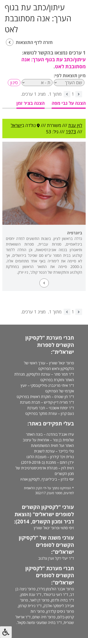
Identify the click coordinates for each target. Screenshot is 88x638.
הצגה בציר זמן (30, 103)
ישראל (16, 125)
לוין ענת (75, 125)
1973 (71, 132)
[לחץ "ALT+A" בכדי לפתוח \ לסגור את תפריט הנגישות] (6, 632)
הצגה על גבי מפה (69, 103)
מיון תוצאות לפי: (70, 75)
